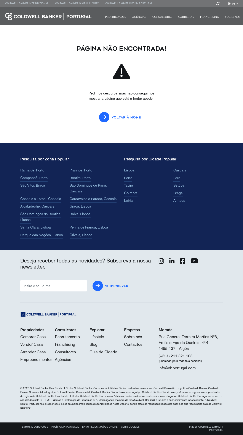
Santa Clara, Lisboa (35, 227)
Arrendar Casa (33, 352)
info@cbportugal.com (177, 368)
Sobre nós (133, 336)
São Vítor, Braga (32, 185)
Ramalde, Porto (32, 170)
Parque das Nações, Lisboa (41, 235)
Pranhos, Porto (81, 170)
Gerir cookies (130, 427)
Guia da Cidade (103, 352)
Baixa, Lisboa (80, 214)
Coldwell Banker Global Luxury (77, 3)
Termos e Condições (34, 427)
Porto (128, 178)
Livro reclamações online (100, 427)
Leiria (128, 200)
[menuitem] (28, 3)
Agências (139, 16)
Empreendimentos (36, 359)
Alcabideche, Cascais (37, 206)
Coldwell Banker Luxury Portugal (128, 3)
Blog (93, 344)
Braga (178, 193)
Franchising (209, 16)
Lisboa (129, 170)
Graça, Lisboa (80, 206)
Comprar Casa (33, 336)
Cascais (179, 170)
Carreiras (186, 16)
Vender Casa (31, 344)
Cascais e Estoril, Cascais (40, 199)
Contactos (133, 344)
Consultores (162, 16)
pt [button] (232, 3)
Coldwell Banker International (26, 3)
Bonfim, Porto (80, 178)
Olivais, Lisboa (81, 235)
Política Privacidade (65, 427)
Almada (179, 200)
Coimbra (130, 193)
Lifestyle (97, 336)
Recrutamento (67, 336)
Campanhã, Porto (34, 178)
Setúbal (179, 185)
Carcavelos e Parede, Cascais (93, 199)
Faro (176, 178)
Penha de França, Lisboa (89, 227)
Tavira (128, 185)
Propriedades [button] (115, 16)
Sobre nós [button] (232, 16)
